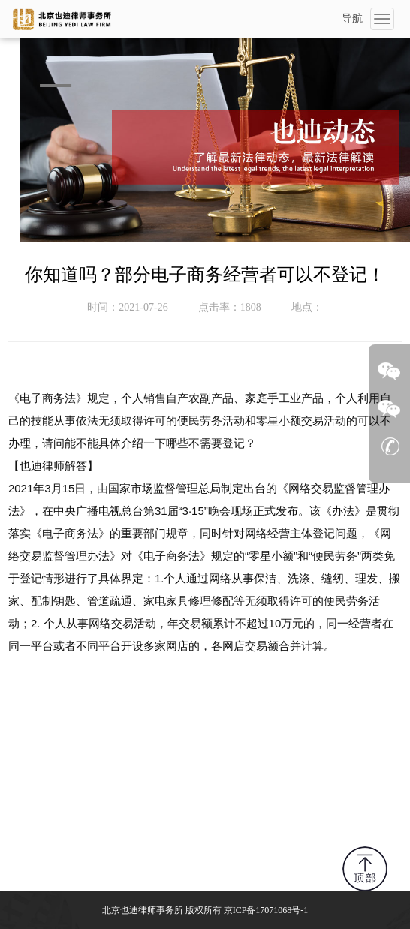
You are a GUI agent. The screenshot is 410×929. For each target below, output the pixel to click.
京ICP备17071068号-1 (266, 910)
